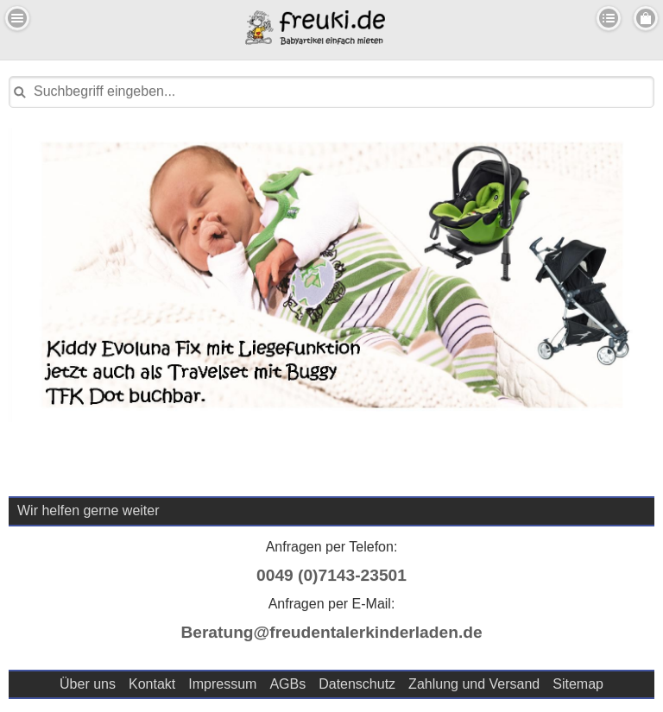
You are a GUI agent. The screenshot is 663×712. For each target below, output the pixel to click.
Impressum (222, 684)
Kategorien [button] (609, 18)
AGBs (287, 684)
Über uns (88, 684)
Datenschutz (357, 684)
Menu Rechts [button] (646, 18)
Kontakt (152, 684)
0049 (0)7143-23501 (331, 575)
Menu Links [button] (17, 18)
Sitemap (577, 684)
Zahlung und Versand (474, 684)
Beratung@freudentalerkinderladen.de (331, 632)
